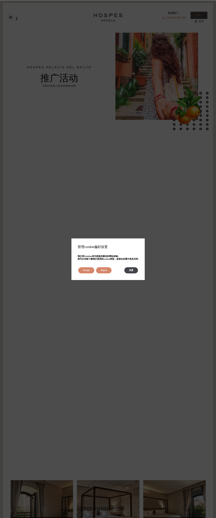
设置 (131, 270)
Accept (86, 270)
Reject (104, 270)
